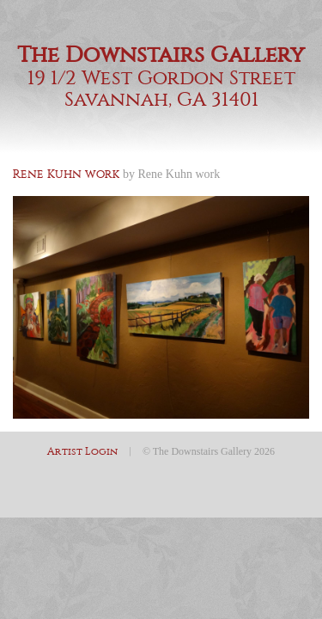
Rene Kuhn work (179, 174)
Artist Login (82, 451)
